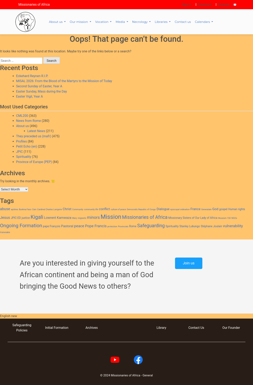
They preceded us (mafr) (33, 136)
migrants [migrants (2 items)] (82, 218)
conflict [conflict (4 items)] (104, 209)
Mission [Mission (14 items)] (111, 216)
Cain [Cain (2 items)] (34, 209)
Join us (189, 263)
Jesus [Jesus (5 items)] (5, 217)
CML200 (22, 116)
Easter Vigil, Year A (29, 96)
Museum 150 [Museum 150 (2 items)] (224, 218)
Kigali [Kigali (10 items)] (37, 217)
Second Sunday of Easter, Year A (39, 86)
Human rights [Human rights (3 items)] (236, 209)
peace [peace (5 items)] (79, 226)
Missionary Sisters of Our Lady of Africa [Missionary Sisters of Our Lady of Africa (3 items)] (192, 217)
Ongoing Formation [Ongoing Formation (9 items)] (21, 225)
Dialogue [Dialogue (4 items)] (163, 209)
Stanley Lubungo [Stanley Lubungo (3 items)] (189, 226)
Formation (60, 328)
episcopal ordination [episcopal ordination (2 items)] (180, 209)
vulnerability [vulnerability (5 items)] (233, 226)
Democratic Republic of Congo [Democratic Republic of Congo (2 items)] (141, 209)
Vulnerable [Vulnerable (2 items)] (5, 232)
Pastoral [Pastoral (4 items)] (67, 226)
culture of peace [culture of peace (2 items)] (118, 209)
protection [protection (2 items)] (112, 226)
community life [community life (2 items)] (91, 209)
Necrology (140, 22)
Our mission (79, 22)
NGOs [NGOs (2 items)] (234, 218)
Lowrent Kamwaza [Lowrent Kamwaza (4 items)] (57, 218)
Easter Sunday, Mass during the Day (41, 91)
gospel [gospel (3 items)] (223, 209)
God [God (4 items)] (215, 209)
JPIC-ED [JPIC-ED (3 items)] (16, 217)
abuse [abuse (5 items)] (5, 209)
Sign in (186, 4)
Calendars (203, 22)
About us (56, 22)
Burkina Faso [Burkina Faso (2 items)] (25, 209)
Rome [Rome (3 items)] (132, 226)
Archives (91, 328)
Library (161, 328)
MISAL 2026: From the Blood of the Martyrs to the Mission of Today (64, 81)
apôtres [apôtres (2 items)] (14, 209)
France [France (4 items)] (196, 209)
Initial (49, 328)
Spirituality (23, 157)
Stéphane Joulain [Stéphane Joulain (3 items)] (211, 226)
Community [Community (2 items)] (77, 209)
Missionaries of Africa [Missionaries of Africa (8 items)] (145, 217)
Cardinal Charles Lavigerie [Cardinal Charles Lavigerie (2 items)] (49, 209)
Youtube (222, 4)
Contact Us (196, 328)
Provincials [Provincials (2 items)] (123, 226)
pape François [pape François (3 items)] (51, 226)
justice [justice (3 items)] (26, 217)
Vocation (102, 22)
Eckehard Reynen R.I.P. (32, 76)
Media (121, 22)
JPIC (19, 152)
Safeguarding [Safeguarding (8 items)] (151, 225)
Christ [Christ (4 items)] (67, 209)
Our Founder (231, 328)
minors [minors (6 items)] (93, 217)
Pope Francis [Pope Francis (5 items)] (96, 226)
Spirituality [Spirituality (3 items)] (172, 226)
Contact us (183, 22)
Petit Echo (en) (26, 146)
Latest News (36, 131)
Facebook (203, 4)
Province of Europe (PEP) (34, 162)
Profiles (21, 141)
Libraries (161, 22)
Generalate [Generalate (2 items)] (206, 209)
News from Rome (28, 121)
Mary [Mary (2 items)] (74, 218)
